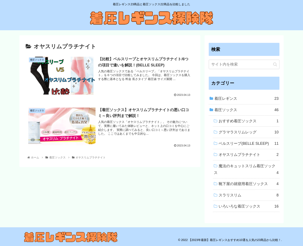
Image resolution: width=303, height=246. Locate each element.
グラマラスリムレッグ (249, 132)
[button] (275, 64)
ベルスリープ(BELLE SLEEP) (249, 143)
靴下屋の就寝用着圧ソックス (249, 183)
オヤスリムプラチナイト (249, 154)
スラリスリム (249, 195)
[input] (244, 64)
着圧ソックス (246, 110)
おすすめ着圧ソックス (249, 121)
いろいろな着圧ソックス (249, 206)
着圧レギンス (246, 98)
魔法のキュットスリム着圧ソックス (246, 170)
